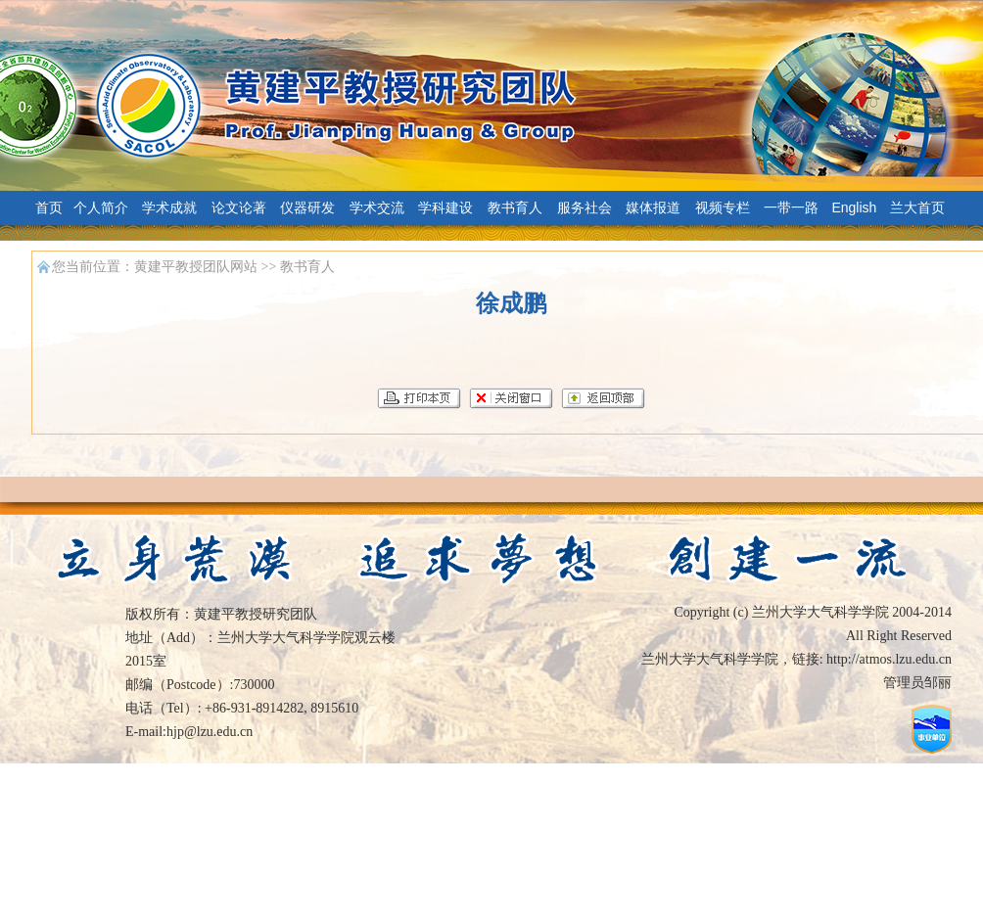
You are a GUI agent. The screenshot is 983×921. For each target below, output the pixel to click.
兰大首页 (917, 207)
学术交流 (377, 207)
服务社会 (584, 207)
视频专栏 (722, 207)
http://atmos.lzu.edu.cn (889, 659)
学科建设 (445, 207)
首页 (49, 207)
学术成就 (169, 207)
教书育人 (515, 207)
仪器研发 (307, 207)
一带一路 (791, 207)
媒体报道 (653, 207)
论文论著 (238, 207)
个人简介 (100, 207)
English (853, 207)
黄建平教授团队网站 (195, 266)
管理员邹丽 (917, 682)
